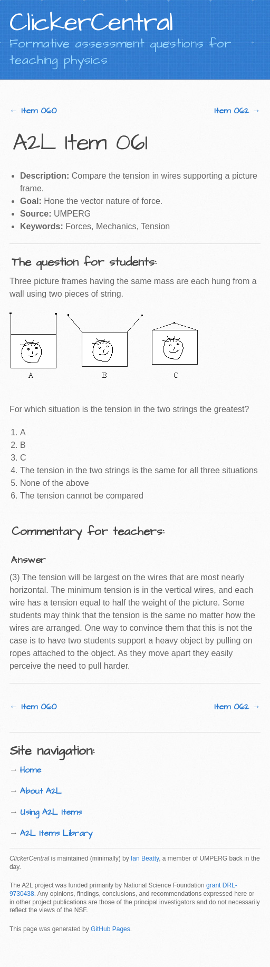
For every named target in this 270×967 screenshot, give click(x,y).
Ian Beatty (145, 858)
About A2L (41, 791)
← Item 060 (32, 110)
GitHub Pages (110, 929)
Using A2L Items (51, 812)
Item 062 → (237, 110)
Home (30, 770)
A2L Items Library (56, 833)
